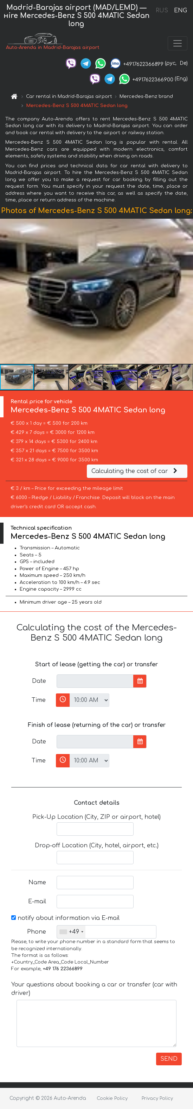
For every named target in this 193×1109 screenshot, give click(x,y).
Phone (36, 932)
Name (37, 882)
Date (39, 681)
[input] (95, 681)
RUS (162, 10)
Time (39, 700)
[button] (186, 291)
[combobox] (71, 932)
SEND (169, 1059)
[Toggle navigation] (177, 43)
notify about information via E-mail (65, 918)
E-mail (37, 901)
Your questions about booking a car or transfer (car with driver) (94, 989)
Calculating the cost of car (135, 471)
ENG (180, 10)
